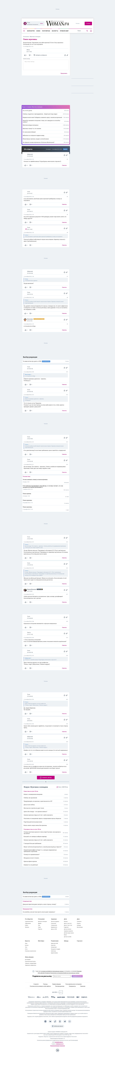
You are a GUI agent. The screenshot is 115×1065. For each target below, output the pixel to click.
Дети (65, 919)
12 (27, 313)
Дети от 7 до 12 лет (68, 925)
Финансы (27, 927)
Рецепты (79, 923)
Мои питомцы (80, 927)
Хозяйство (79, 921)
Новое (38, 31)
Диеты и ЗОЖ (54, 929)
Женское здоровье (55, 921)
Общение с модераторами (30, 963)
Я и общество (29, 919)
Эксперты (55, 31)
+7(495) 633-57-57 (59, 1044)
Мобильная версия (58, 1026)
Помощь (45, 984)
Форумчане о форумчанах (30, 965)
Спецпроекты (72, 986)
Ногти (26, 949)
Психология (53, 923)
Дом (78, 919)
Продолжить (64, 73)
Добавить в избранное (41, 55)
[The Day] (39, 997)
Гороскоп (79, 941)
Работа (26, 925)
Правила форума (56, 984)
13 (27, 165)
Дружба (39, 923)
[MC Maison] (45, 997)
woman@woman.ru (59, 1042)
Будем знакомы (54, 952)
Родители (40, 929)
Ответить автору (26, 58)
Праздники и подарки (55, 949)
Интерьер (79, 925)
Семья (39, 927)
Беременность (54, 927)
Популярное (46, 31)
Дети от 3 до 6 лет (68, 923)
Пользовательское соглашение (73, 984)
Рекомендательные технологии (57, 1045)
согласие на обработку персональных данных (52, 971)
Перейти (65, 149)
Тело (26, 947)
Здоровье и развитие (68, 931)
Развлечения (54, 941)
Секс (39, 925)
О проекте (36, 984)
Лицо (26, 943)
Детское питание (67, 929)
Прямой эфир (64, 31)
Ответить (64, 165)
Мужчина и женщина (42, 921)
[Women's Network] (57, 994)
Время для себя (54, 943)
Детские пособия (67, 936)
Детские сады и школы (69, 932)
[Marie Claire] (61, 997)
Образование (28, 923)
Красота (27, 941)
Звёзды (66, 941)
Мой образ (41, 941)
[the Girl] (78, 997)
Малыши (66, 921)
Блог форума (27, 959)
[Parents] (84, 997)
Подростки (66, 927)
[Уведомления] (91, 31)
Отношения (26, 36)
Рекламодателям (59, 986)
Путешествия (54, 947)
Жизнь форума (29, 957)
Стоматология (54, 925)
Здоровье (54, 919)
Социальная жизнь (29, 921)
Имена (65, 934)
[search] (82, 30)
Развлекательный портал (30, 961)
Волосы (26, 945)
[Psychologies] (71, 997)
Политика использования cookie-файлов (40, 986)
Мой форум (31, 31)
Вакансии (82, 986)
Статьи (88, 23)
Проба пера (53, 951)
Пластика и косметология (30, 951)
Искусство (53, 945)
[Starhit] (53, 997)
